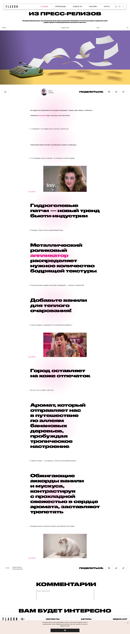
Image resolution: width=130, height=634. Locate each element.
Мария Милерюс (51, 91)
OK (65, 630)
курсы (107, 6)
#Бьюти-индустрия (17, 569)
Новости (4, 27)
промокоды (60, 6)
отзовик (44, 6)
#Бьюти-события (16, 567)
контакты (52, 619)
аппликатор (49, 255)
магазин (93, 6)
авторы (86, 619)
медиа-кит (120, 619)
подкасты (77, 6)
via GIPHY (32, 192)
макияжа (43, 115)
